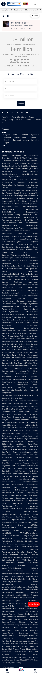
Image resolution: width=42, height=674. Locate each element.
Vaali (16, 228)
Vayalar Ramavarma (22, 206)
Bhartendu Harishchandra (21, 425)
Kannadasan (10, 228)
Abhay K (9, 501)
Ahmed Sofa (11, 182)
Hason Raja (16, 511)
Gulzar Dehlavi (19, 328)
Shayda (29, 546)
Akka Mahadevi (26, 190)
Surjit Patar (12, 449)
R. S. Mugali (16, 239)
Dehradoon (35, 140)
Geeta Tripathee (20, 301)
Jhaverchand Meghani (22, 619)
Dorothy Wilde (23, 263)
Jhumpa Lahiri (12, 266)
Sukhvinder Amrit (12, 444)
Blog (11, 120)
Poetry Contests (7, 10)
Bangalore (7, 137)
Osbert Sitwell (25, 430)
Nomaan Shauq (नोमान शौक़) (23, 660)
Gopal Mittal (9, 169)
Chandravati (10, 506)
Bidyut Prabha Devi (15, 260)
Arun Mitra (23, 506)
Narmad (10, 587)
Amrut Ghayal (19, 555)
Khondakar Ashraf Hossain (19, 320)
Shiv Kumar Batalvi (25, 449)
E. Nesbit (14, 430)
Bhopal (6, 140)
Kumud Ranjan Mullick (20, 509)
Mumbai (25, 135)
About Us (5, 117)
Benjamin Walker (18, 174)
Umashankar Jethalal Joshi (19, 609)
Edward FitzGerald (15, 323)
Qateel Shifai (32, 266)
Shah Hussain (27, 466)
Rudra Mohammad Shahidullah (21, 314)
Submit (21, 103)
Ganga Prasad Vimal (14, 349)
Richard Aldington (20, 274)
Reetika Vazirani (26, 236)
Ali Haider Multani (18, 436)
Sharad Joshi (26, 379)
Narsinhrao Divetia (18, 611)
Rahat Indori (22, 266)
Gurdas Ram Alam (25, 441)
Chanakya (14, 398)
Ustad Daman (26, 444)
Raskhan (10, 422)
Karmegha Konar (21, 220)
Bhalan (8, 552)
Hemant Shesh (28, 349)
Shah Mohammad (14, 463)
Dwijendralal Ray (26, 490)
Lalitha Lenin (14, 233)
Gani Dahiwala (27, 552)
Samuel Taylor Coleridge (18, 204)
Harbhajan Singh (13, 447)
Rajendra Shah (24, 600)
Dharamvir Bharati (31, 10)
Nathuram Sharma (18, 371)
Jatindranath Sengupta (23, 501)
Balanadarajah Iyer (14, 344)
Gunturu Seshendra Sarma (22, 355)
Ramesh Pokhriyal (26, 198)
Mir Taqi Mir (18, 347)
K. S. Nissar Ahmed (24, 201)
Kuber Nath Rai (27, 344)
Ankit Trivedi (17, 552)
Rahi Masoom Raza (24, 627)
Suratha (22, 255)
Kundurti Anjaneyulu (21, 209)
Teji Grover (28, 333)
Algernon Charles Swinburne (20, 614)
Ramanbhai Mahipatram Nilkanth (19, 573)
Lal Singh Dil (12, 441)
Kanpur (6, 143)
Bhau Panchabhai (18, 244)
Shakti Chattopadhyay (24, 517)
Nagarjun (11, 301)
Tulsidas (17, 190)
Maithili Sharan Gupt (20, 525)
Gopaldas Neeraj (14, 603)
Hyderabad (35, 135)
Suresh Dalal (27, 590)
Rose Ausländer (14, 414)
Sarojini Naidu (13, 298)
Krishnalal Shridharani (15, 595)
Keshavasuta (10, 242)
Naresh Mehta (25, 422)
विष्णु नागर (27, 387)
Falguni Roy (24, 503)
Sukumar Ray (10, 517)
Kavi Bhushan (27, 417)
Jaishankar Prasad (17, 522)
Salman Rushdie (12, 317)
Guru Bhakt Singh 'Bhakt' (17, 158)
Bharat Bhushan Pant (21, 622)
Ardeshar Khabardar (20, 606)
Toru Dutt (19, 476)
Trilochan (10, 215)
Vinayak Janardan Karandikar (18, 258)
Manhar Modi (23, 541)
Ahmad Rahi (27, 455)
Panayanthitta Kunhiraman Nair (18, 366)
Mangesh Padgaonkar (22, 212)
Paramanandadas (15, 395)
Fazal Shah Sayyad (15, 452)
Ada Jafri (10, 347)
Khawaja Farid (29, 463)
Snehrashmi (12, 571)
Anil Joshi (18, 590)
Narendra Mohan (16, 171)
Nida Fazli (12, 439)
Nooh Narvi (25, 368)
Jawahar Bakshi (13, 544)
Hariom (11, 657)
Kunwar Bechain (16, 633)
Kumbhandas (26, 395)
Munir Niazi (27, 447)
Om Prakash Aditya (12, 339)
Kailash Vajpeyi (20, 336)
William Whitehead (21, 528)
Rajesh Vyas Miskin (16, 546)
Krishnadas (10, 390)
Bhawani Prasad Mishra (22, 649)
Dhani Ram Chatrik (14, 466)
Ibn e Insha (12, 382)
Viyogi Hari (26, 409)
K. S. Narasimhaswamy (26, 193)
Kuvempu (19, 196)
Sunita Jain (17, 252)
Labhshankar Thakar (21, 549)
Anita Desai (21, 306)
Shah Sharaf (13, 455)
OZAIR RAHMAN (16, 533)
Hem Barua (12, 474)
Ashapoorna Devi (26, 498)
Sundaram (9, 592)
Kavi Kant (28, 617)
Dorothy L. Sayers (18, 325)
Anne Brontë (26, 358)
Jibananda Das (19, 530)
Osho (34, 441)
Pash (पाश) (27, 657)
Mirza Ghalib (12, 654)
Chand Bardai (17, 409)
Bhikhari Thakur (13, 376)
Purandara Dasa (12, 193)
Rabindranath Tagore (19, 536)
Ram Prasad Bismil (24, 331)
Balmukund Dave (25, 587)
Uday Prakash (17, 412)
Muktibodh (11, 433)
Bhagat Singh (13, 630)
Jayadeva (10, 190)
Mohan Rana (11, 331)
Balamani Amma (21, 217)
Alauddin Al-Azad (19, 296)
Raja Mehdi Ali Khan (23, 179)
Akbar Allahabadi (25, 341)
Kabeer (31, 636)
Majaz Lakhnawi (14, 385)
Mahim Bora (26, 279)
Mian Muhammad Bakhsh (23, 468)
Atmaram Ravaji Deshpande (22, 250)
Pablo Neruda (28, 476)
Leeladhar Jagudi (15, 352)
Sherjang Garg (20, 215)
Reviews (19, 120)
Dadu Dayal (12, 403)
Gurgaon (6, 135)
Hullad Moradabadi (13, 358)
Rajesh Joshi (26, 228)
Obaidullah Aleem (22, 390)
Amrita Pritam (23, 474)
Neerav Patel (12, 541)
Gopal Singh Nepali (17, 333)
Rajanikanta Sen (11, 198)
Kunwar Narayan (25, 428)
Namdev (9, 296)
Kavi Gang (28, 403)
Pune (15, 135)
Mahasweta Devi (25, 182)
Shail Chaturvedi (20, 363)
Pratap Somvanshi (22, 638)
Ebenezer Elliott (27, 630)
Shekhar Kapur (19, 309)
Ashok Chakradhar (14, 417)
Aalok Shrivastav (14, 379)
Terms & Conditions (19, 117)
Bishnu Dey (26, 520)
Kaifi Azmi (18, 657)
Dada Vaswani (29, 260)
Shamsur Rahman (19, 482)
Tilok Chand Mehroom (17, 163)
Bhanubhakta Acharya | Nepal (22, 646)
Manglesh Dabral (25, 401)
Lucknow (16, 137)
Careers (28, 120)
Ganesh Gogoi (30, 185)
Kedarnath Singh (13, 625)
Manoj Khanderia (25, 576)
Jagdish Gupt (27, 376)
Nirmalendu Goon (12, 493)
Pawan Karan (23, 317)
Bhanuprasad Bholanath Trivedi (18, 563)
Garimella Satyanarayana (16, 247)
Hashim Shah (12, 457)
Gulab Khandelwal (27, 339)
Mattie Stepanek (23, 312)
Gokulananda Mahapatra (23, 269)
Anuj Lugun (26, 282)
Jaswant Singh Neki (24, 439)
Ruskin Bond (15, 387)
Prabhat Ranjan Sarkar (18, 495)
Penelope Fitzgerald (15, 460)
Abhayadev (10, 306)
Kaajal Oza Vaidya (18, 560)
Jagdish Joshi (26, 544)
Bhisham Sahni (9, 155)
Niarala (18, 433)
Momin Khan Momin (20, 287)
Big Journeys (19, 10)
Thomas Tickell (26, 471)
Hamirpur (25, 140)
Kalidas (30, 274)
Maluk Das (20, 403)
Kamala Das (28, 352)
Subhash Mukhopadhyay (21, 487)
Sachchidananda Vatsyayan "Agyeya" (20, 641)
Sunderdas (14, 401)
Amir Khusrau (29, 196)
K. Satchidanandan (26, 360)
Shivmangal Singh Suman (15, 161)
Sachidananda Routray (26, 406)
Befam (10, 568)
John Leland (15, 479)
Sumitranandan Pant (26, 382)
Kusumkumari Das (11, 498)
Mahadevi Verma (26, 625)
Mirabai (9, 409)
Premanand (10, 598)
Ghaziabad (17, 140)
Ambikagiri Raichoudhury (14, 185)
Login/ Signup (34, 604)
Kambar (9, 206)
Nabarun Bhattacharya (23, 169)
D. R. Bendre (11, 196)
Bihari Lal (16, 422)
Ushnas (16, 587)
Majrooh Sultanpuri (14, 374)
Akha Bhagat (20, 598)
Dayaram (11, 600)
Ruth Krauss (20, 271)
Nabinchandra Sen (15, 514)
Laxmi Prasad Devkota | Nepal (21, 644)
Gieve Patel (13, 166)
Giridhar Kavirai (11, 406)
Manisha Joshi (29, 557)
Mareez (10, 557)
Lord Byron (10, 476)
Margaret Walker (12, 277)
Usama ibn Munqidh (22, 290)
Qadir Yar (29, 460)
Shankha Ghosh (22, 484)
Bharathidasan (17, 231)
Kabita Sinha (11, 484)
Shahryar (26, 347)
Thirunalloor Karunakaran (18, 285)
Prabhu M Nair (12, 428)
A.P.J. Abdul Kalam (19, 579)
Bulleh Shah (12, 471)
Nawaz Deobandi (12, 236)
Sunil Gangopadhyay (27, 493)
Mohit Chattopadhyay (19, 538)
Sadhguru (9, 660)
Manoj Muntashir (14, 652)
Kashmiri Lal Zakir (25, 277)
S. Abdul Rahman (23, 223)
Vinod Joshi (30, 555)
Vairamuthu (15, 255)
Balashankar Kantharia (15, 617)
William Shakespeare (19, 636)
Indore (33, 137)
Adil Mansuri (18, 557)
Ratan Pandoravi (23, 155)
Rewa (24, 137)
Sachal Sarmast (26, 457)
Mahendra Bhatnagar (17, 304)
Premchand (28, 479)
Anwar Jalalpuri (13, 279)
